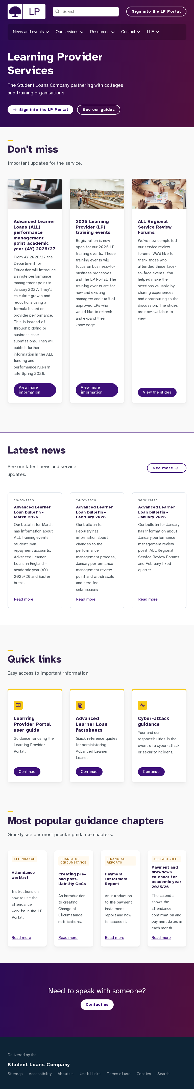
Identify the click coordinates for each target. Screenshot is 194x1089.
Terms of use (118, 1074)
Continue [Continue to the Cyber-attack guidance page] (151, 772)
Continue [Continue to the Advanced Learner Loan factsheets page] (89, 772)
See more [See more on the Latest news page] (166, 468)
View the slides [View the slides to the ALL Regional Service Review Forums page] (157, 392)
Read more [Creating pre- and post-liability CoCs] (68, 938)
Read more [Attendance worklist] (21, 938)
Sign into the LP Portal (156, 11)
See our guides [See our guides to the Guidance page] (99, 110)
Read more (23, 599)
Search (163, 1074)
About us (66, 1074)
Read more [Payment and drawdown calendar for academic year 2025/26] (161, 938)
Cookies (144, 1074)
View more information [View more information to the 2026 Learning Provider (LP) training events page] (92, 390)
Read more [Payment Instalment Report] (114, 938)
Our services (70, 32)
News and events (31, 32)
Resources (102, 32)
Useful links (90, 1074)
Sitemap (15, 1074)
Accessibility (40, 1074)
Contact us (97, 1004)
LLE (153, 32)
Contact (131, 32)
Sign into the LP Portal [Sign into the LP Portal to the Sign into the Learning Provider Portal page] (40, 109)
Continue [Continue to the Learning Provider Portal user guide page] (27, 772)
